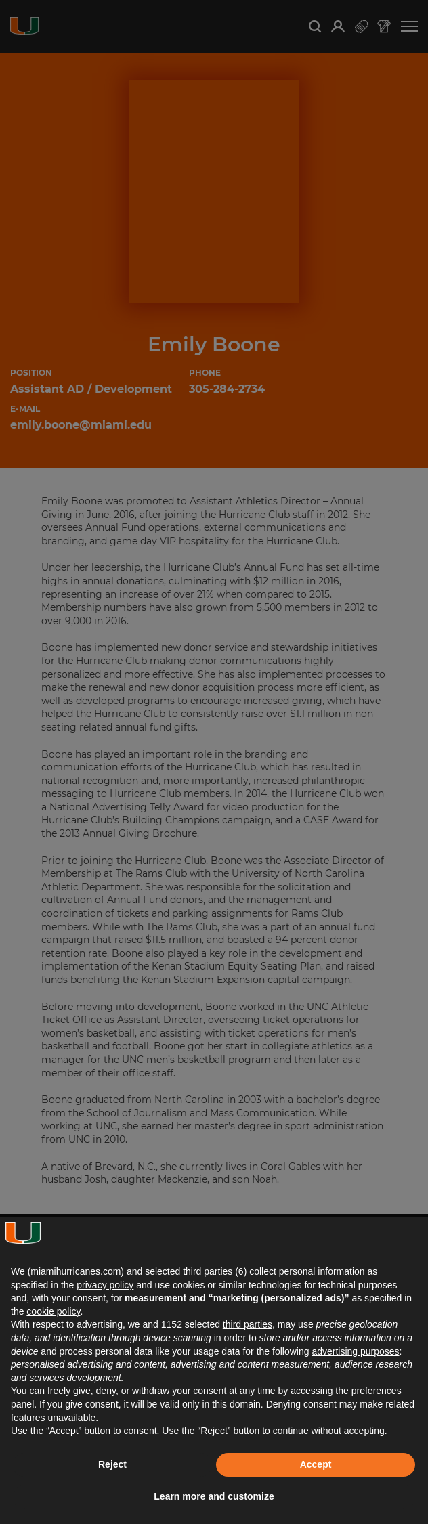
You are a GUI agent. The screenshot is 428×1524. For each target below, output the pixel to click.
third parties (247, 1324)
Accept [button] (316, 1464)
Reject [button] (112, 1464)
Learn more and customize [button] (214, 1496)
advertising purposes (355, 1351)
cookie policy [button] (53, 1311)
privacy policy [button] (105, 1285)
